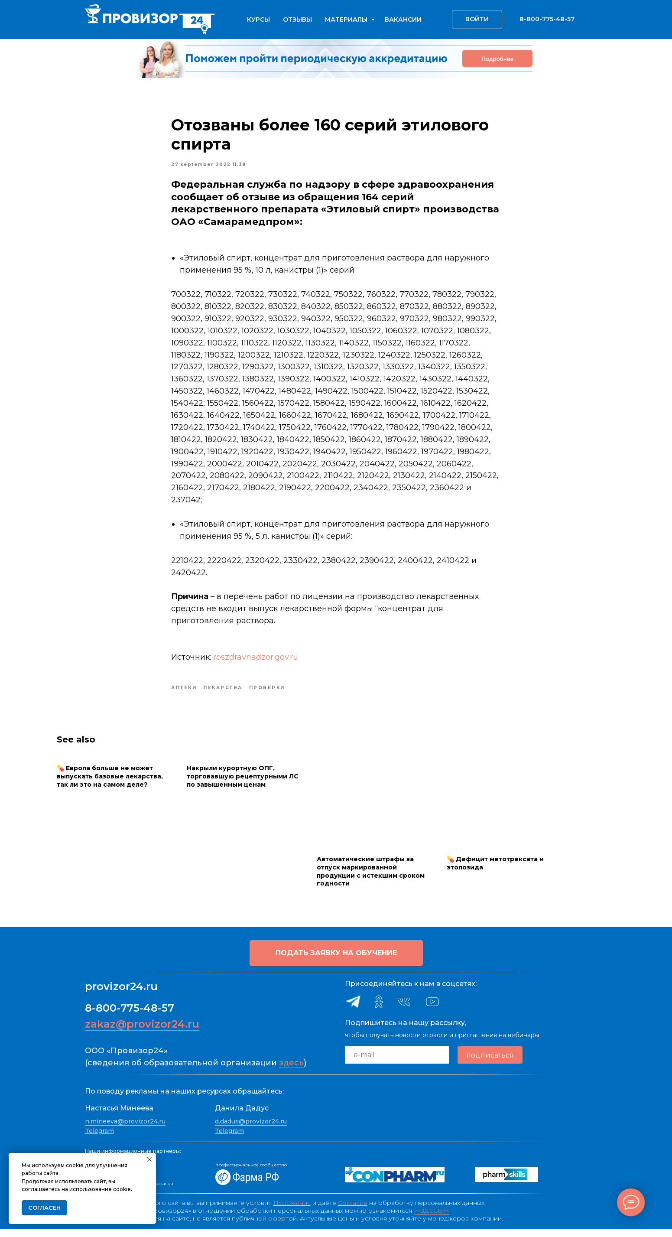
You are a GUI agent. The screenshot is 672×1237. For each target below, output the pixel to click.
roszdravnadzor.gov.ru (256, 661)
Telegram (99, 1139)
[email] (397, 1063)
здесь (291, 1071)
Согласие (352, 1211)
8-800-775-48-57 (129, 1016)
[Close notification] (149, 1159)
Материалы (347, 19)
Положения (292, 1211)
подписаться (490, 1063)
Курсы (258, 19)
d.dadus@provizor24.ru (251, 1129)
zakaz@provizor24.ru (142, 1032)
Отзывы (297, 19)
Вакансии (403, 19)
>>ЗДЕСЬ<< (431, 1219)
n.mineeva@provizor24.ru (125, 1129)
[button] (336, 961)
